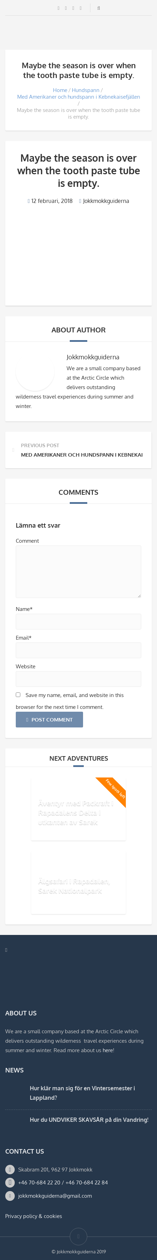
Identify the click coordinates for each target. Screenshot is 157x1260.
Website (25, 666)
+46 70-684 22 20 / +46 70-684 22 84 (63, 1182)
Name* (24, 609)
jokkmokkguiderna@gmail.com (55, 1195)
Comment (27, 540)
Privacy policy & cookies (33, 1216)
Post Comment (49, 719)
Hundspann (86, 90)
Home (60, 90)
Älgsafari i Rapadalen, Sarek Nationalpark (74, 885)
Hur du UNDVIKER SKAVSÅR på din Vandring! (89, 1119)
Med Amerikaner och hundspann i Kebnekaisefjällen (78, 96)
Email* (24, 637)
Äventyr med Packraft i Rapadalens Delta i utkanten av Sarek (75, 812)
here (108, 1050)
